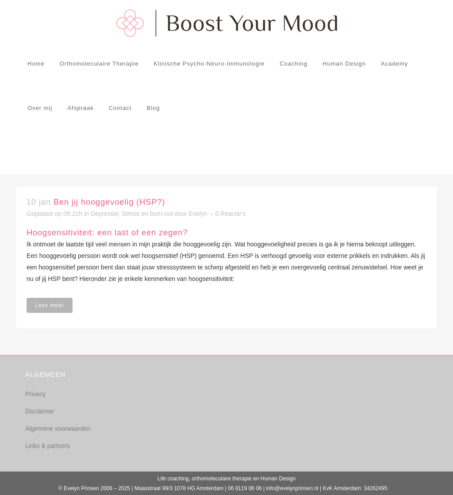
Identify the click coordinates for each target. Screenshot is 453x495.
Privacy (35, 394)
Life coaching (173, 479)
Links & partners (47, 445)
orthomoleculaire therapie (221, 479)
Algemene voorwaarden (58, 428)
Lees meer (49, 305)
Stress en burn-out (147, 213)
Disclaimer (39, 411)
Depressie (105, 213)
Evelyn (198, 213)
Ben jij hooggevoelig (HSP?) (109, 202)
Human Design (278, 479)
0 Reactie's (230, 213)
